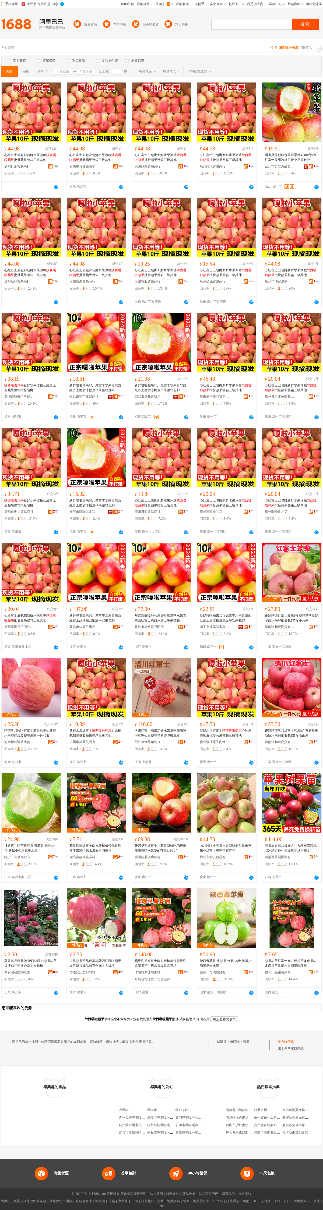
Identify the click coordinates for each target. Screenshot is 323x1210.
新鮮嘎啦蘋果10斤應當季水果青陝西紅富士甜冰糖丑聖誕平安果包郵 (95, 618)
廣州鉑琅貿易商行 (213, 166)
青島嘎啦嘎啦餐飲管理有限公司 (198, 1133)
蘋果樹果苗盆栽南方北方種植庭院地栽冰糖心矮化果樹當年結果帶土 (291, 848)
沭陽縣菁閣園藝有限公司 (279, 857)
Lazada (161, 1206)
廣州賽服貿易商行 (147, 281)
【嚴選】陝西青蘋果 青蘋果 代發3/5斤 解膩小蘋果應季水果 (29, 848)
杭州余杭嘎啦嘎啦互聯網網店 (168, 1125)
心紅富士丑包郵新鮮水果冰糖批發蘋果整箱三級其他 (30, 157)
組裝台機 (260, 1110)
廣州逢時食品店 (211, 512)
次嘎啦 (124, 1110)
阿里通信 (232, 1201)
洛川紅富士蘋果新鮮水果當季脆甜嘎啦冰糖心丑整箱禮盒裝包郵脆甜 (160, 733)
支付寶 (266, 1201)
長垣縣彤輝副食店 (295, 1133)
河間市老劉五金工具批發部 (273, 1133)
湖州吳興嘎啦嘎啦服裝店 (137, 1117)
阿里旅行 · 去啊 (152, 1201)
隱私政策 (188, 1194)
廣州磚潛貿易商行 (82, 281)
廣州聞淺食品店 (276, 512)
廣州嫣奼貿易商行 (213, 281)
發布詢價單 (286, 1042)
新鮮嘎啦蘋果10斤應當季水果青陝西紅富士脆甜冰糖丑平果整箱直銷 (95, 387)
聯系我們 (228, 1194)
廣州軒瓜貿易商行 (17, 166)
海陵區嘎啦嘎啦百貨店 (163, 1117)
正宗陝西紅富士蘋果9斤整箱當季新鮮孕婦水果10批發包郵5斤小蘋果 (291, 618)
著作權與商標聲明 (133, 1194)
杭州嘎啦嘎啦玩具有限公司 (138, 1125)
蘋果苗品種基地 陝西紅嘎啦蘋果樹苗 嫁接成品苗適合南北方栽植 (30, 963)
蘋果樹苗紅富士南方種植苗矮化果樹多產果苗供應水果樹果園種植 (95, 848)
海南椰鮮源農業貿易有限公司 (19, 742)
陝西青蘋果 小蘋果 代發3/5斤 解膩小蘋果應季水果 (225, 963)
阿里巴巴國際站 (34, 1201)
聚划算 (123, 1201)
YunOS (218, 1201)
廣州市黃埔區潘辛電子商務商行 (84, 166)
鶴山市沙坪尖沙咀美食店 (243, 1125)
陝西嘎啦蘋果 (239, 1042)
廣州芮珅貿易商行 (278, 281)
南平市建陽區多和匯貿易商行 (84, 512)
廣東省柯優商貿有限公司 (214, 396)
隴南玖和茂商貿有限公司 (279, 627)
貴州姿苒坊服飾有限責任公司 (275, 1125)
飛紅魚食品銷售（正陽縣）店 (149, 742)
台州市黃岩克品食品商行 (279, 166)
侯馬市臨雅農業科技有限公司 (84, 857)
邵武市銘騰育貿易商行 (149, 396)
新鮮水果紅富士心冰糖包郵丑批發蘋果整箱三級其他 (95, 733)
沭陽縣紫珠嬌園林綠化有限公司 (149, 972)
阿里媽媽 (173, 1201)
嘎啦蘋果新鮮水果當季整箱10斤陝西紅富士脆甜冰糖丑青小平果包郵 (291, 157)
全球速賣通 (84, 1201)
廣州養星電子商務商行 (279, 396)
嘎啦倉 (152, 1110)
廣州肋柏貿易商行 (17, 281)
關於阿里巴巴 (208, 1194)
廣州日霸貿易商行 (147, 512)
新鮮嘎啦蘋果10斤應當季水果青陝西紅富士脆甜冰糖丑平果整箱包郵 (160, 387)
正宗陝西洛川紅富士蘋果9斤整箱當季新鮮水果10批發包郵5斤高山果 (291, 733)
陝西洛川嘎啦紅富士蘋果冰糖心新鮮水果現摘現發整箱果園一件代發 (30, 733)
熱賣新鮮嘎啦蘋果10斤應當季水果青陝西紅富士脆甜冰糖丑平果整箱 (160, 618)
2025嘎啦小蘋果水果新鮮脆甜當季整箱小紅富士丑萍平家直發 (225, 848)
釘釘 (287, 1201)
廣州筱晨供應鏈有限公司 (149, 857)
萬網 (246, 1201)
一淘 (134, 1201)
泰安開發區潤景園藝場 (19, 972)
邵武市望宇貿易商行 (84, 396)
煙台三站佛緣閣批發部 (242, 1133)
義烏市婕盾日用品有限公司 (84, 627)
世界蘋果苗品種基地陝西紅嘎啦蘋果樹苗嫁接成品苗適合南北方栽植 (95, 963)
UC (255, 1201)
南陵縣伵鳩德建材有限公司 (245, 1110)
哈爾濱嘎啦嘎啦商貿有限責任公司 (171, 1133)
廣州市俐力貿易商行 (18, 512)
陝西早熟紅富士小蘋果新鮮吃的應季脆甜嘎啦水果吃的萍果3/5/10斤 (160, 848)
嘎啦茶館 (181, 1110)
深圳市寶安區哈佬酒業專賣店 (19, 396)
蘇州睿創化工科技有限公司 (273, 1117)
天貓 (111, 1201)
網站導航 (244, 1194)
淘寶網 (100, 1201)
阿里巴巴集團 (10, 1201)
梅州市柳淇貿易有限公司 (214, 857)
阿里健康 (300, 1201)
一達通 (315, 1201)
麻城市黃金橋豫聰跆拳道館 (301, 1125)
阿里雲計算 (201, 1201)
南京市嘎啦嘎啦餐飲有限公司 (140, 1133)
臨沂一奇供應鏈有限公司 (19, 857)
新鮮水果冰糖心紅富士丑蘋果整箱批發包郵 (30, 387)
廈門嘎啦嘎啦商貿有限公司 (194, 1117)
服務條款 (172, 1194)
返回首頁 (202, 1019)
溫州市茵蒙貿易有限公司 (84, 742)
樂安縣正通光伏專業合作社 (301, 1117)
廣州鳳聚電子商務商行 (19, 627)
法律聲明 (156, 1194)
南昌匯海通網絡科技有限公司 (247, 1117)
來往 (277, 1201)
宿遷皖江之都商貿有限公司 (84, 972)
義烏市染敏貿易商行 (149, 627)
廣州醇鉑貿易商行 (147, 166)
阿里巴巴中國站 (61, 1201)
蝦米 (186, 1201)
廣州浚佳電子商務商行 (214, 742)
